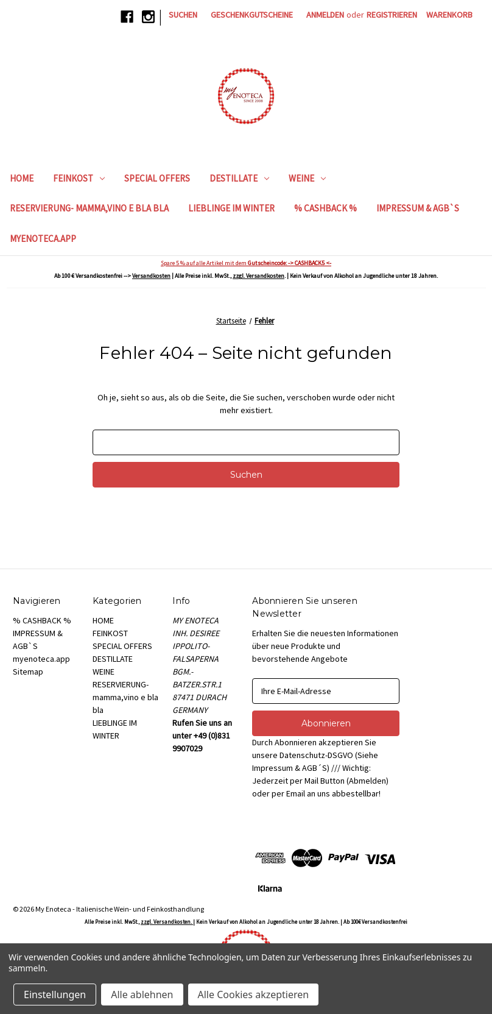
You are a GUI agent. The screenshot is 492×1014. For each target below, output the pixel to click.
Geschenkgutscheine (252, 14)
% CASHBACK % (325, 208)
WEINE (307, 178)
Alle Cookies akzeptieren (253, 994)
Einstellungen (55, 994)
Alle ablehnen (142, 994)
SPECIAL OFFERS (157, 178)
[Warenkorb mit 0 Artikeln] (449, 15)
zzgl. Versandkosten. (167, 921)
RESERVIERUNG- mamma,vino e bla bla (89, 208)
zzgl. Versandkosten (258, 276)
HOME (21, 178)
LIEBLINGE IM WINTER (231, 208)
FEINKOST (79, 178)
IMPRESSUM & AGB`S (417, 208)
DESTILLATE (239, 178)
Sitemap (28, 671)
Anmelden (325, 14)
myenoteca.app (43, 238)
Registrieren (392, 14)
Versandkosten (151, 276)
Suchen (183, 14)
